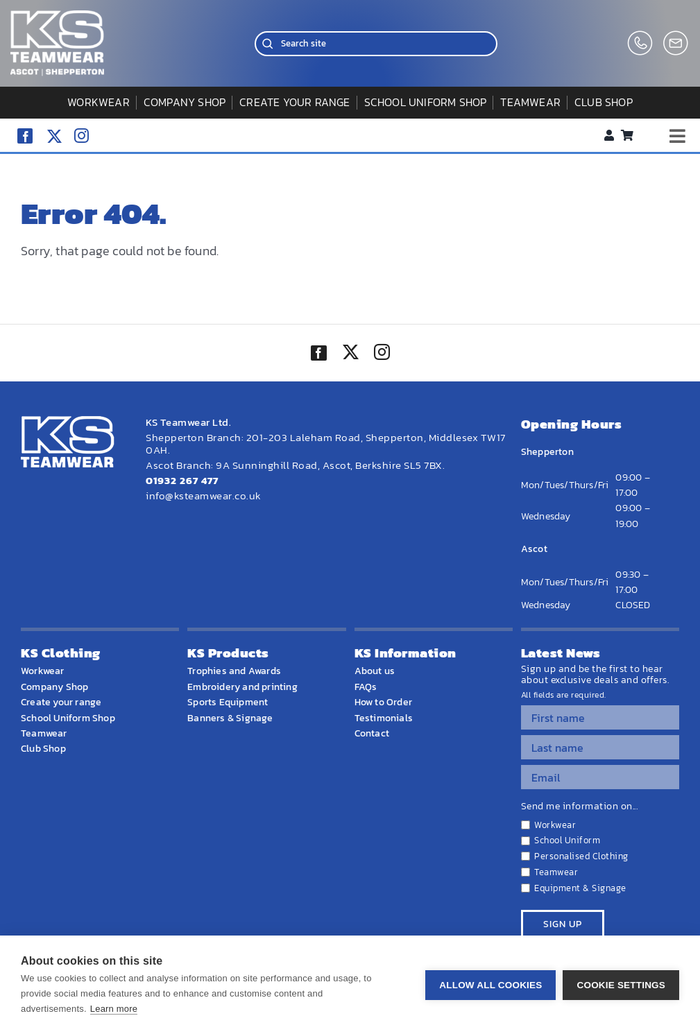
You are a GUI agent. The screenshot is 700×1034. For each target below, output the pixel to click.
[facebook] (25, 136)
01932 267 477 (182, 480)
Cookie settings (621, 985)
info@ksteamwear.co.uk (204, 495)
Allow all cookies (490, 985)
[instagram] (81, 135)
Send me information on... (579, 806)
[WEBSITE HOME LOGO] (57, 16)
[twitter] (350, 353)
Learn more (113, 1008)
